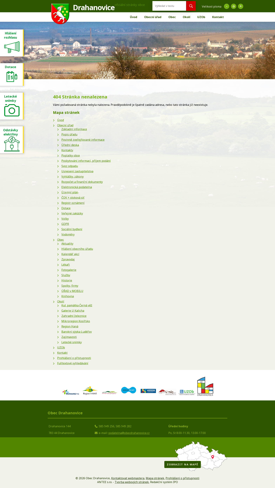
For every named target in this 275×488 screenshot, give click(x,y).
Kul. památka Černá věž (76, 305)
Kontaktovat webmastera (127, 478)
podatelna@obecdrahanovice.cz (129, 433)
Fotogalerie (68, 270)
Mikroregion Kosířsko (75, 321)
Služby (65, 275)
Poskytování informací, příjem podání (86, 161)
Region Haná (69, 326)
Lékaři (65, 265)
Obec (172, 17)
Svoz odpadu (69, 166)
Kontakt (218, 17)
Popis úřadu (69, 134)
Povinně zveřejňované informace (83, 140)
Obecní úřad (152, 17)
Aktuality (67, 243)
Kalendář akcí (70, 254)
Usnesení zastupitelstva (77, 171)
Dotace (66, 208)
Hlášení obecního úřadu (77, 249)
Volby (65, 219)
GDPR (65, 224)
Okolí (186, 17)
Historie (66, 280)
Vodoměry (68, 234)
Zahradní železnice (73, 316)
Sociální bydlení (71, 229)
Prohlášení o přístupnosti (74, 358)
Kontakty (67, 150)
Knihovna (67, 296)
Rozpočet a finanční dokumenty (82, 182)
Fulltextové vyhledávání (72, 363)
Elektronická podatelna (76, 187)
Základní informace (74, 129)
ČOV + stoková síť (72, 198)
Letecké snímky (71, 342)
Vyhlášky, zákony (72, 176)
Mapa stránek (155, 478)
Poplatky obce (70, 155)
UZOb (201, 17)
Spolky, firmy (69, 286)
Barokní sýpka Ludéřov (76, 332)
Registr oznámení (73, 203)
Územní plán (69, 192)
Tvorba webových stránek (132, 482)
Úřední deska (70, 145)
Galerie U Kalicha (72, 311)
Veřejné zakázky (72, 213)
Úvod (133, 17)
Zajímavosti (69, 337)
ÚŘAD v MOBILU (72, 291)
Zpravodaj (68, 259)
